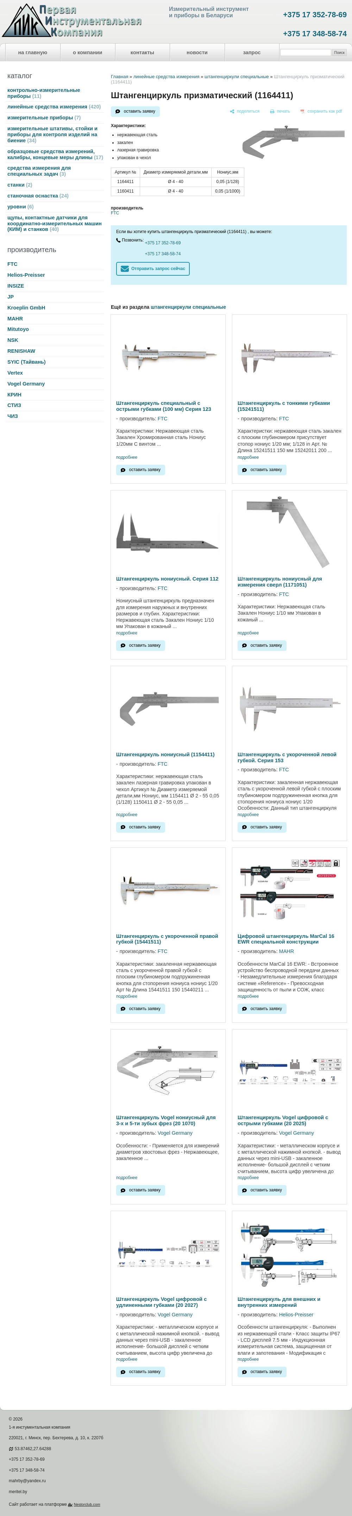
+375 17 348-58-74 (315, 34)
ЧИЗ (12, 416)
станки (19, 185)
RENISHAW (21, 351)
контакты (142, 52)
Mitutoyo (18, 329)
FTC (12, 264)
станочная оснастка (38, 196)
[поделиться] (244, 111)
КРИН (14, 394)
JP (10, 297)
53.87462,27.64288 (33, 1448)
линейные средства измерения (54, 106)
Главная (119, 76)
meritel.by (18, 1491)
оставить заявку (139, 111)
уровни (20, 206)
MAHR (15, 318)
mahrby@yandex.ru (27, 1480)
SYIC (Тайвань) (26, 362)
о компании (87, 52)
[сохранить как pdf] (321, 111)
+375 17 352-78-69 (315, 15)
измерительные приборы (44, 117)
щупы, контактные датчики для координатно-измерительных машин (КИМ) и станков (54, 223)
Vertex (15, 373)
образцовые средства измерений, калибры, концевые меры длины (55, 154)
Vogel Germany (26, 384)
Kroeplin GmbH (26, 308)
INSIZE (15, 286)
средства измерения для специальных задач (39, 171)
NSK (12, 340)
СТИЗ (14, 405)
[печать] (280, 111)
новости (197, 52)
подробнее (126, 457)
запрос (251, 52)
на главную (33, 52)
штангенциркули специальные (237, 76)
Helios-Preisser (26, 275)
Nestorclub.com (87, 1504)
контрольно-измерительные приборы (43, 93)
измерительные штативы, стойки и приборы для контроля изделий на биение (52, 134)
